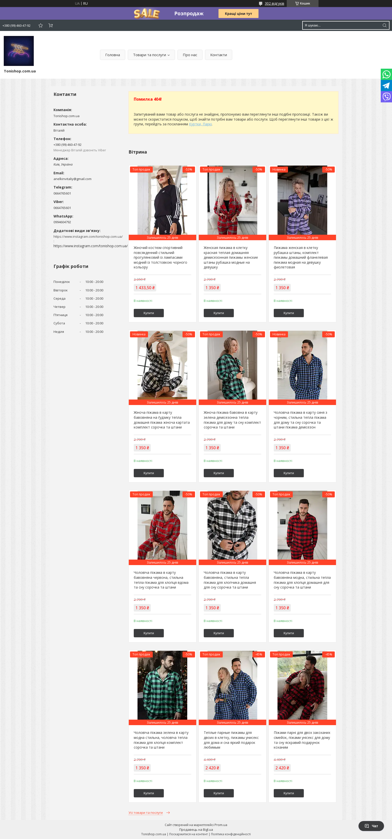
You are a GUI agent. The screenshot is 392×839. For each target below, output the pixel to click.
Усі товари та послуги (145, 812)
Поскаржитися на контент (188, 834)
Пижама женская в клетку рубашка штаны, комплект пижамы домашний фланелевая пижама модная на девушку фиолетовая (301, 257)
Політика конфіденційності (231, 834)
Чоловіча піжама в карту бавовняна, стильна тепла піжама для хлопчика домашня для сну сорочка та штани (230, 580)
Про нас (190, 54)
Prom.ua (220, 825)
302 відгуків (274, 3)
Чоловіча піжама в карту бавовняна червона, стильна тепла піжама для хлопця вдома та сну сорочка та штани (161, 580)
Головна (112, 54)
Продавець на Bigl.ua (196, 829)
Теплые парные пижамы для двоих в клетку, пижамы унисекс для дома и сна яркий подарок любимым (231, 740)
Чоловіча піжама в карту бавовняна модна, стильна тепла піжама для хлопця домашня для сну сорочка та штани (302, 580)
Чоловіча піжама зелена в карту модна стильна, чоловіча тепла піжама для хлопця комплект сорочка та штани (161, 740)
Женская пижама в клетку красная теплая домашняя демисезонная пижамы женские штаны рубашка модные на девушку (231, 257)
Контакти (218, 54)
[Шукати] (384, 25)
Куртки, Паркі (200, 124)
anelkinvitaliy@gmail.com (73, 179)
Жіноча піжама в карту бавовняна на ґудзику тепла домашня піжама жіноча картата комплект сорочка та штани (162, 419)
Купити (149, 313)
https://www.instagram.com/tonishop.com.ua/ (91, 245)
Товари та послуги (149, 54)
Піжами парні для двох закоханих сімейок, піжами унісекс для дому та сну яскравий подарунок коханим (302, 740)
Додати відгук (41, 25)
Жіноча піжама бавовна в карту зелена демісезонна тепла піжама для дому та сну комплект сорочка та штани (232, 419)
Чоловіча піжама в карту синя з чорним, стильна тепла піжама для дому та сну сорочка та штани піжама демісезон (300, 419)
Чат (371, 826)
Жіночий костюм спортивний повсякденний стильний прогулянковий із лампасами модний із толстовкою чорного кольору (160, 257)
